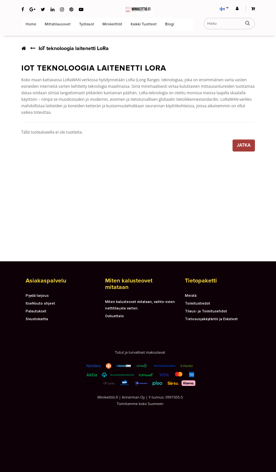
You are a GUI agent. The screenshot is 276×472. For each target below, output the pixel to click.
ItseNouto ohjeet (40, 303)
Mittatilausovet (57, 24)
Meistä (191, 295)
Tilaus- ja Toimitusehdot (206, 311)
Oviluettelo (114, 316)
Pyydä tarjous (37, 295)
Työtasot (86, 24)
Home (30, 24)
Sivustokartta (37, 319)
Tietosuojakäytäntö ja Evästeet (211, 319)
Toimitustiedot (197, 303)
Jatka (244, 145)
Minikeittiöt (112, 24)
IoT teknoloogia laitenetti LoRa (74, 48)
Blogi (169, 24)
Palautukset (36, 311)
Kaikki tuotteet (143, 24)
